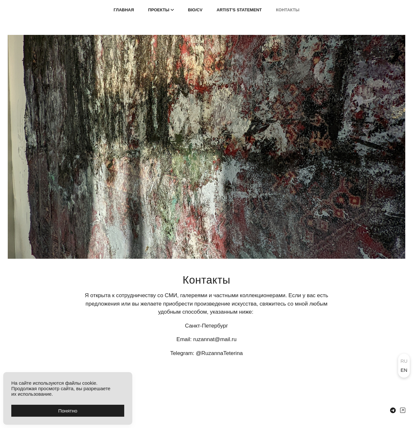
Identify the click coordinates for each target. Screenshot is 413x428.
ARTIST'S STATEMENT (239, 9)
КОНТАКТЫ (287, 9)
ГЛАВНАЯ (124, 9)
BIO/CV (195, 9)
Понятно (67, 410)
